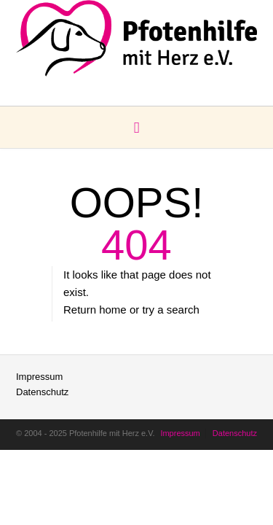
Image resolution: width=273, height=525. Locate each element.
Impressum (39, 376)
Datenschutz (42, 391)
